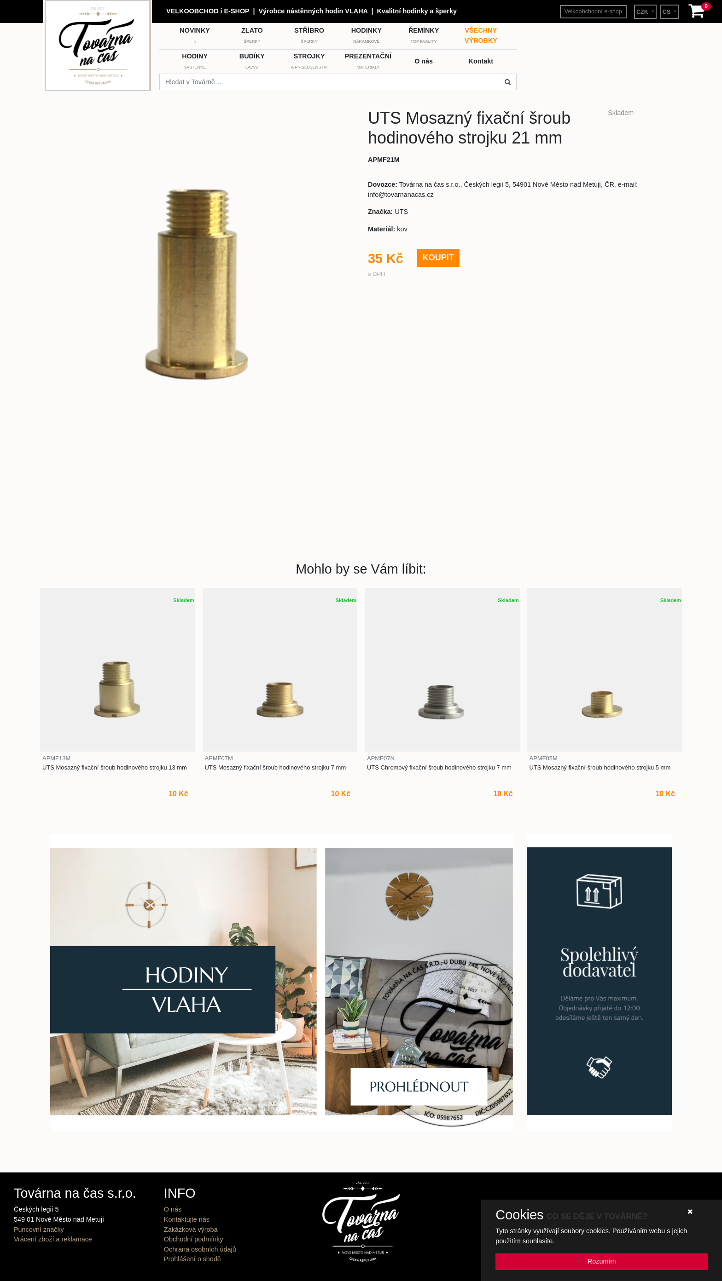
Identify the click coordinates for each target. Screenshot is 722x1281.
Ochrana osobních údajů (200, 1249)
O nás (172, 1209)
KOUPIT (438, 257)
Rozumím (602, 1261)
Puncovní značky (39, 1229)
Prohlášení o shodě (192, 1259)
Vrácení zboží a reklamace (53, 1239)
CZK (643, 12)
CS (667, 12)
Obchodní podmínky (193, 1239)
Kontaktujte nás (187, 1219)
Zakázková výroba (191, 1229)
